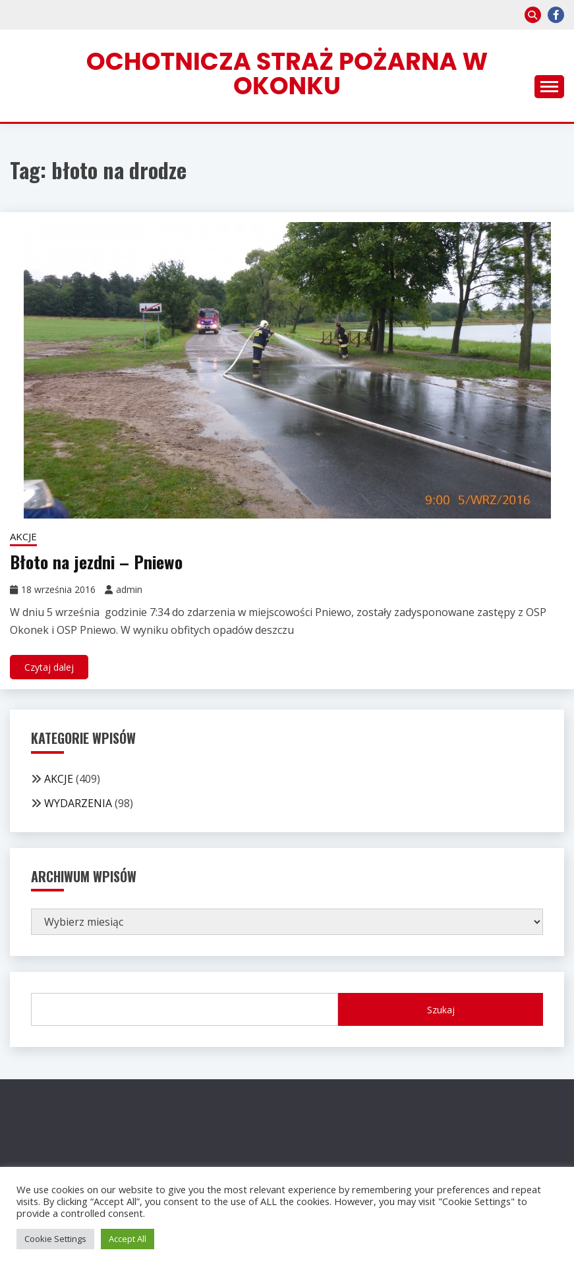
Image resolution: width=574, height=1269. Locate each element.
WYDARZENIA (78, 803)
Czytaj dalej (49, 667)
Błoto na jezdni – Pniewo (96, 562)
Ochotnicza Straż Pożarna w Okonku (287, 73)
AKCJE (23, 536)
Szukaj (441, 1009)
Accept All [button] (127, 1239)
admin (129, 589)
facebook (556, 15)
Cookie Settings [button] (55, 1239)
